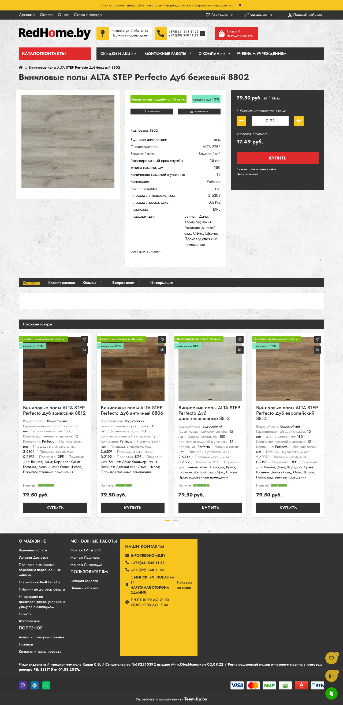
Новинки (26, 644)
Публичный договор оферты (42, 589)
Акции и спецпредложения (41, 637)
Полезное (31, 628)
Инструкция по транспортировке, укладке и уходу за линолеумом (42, 601)
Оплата (46, 15)
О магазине (32, 541)
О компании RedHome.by (39, 582)
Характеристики (61, 282)
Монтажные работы (93, 541)
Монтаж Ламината (85, 557)
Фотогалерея (29, 621)
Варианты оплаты (33, 550)
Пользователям (89, 571)
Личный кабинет (84, 588)
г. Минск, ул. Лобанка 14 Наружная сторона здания (152, 585)
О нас (63, 15)
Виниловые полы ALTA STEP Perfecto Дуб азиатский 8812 (54, 411)
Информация (161, 282)
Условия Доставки (33, 557)
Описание (31, 282)
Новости (25, 614)
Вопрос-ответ (127, 282)
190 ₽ (281, 169)
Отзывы (93, 282)
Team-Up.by (195, 699)
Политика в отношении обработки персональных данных (40, 569)
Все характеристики (146, 251)
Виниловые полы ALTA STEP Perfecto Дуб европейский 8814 (287, 413)
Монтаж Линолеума (86, 564)
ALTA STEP (212, 147)
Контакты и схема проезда (40, 651)
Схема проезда (88, 15)
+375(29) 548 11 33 (183, 35)
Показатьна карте (184, 585)
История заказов (84, 580)
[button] (167, 520)
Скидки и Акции (118, 53)
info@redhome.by (148, 555)
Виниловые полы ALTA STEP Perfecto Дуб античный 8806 (132, 411)
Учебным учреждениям (261, 53)
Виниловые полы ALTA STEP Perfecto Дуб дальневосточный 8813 (209, 413)
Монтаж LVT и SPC (85, 550)
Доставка (27, 15)
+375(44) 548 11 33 (183, 31)
